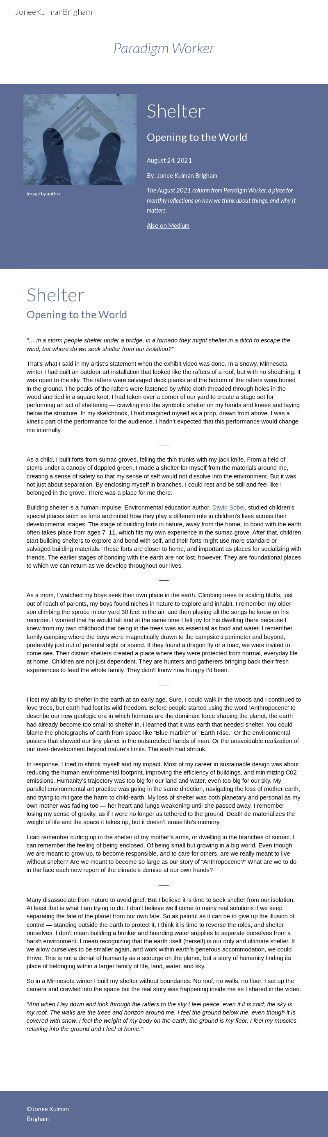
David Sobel (228, 507)
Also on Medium (168, 225)
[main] (164, 47)
